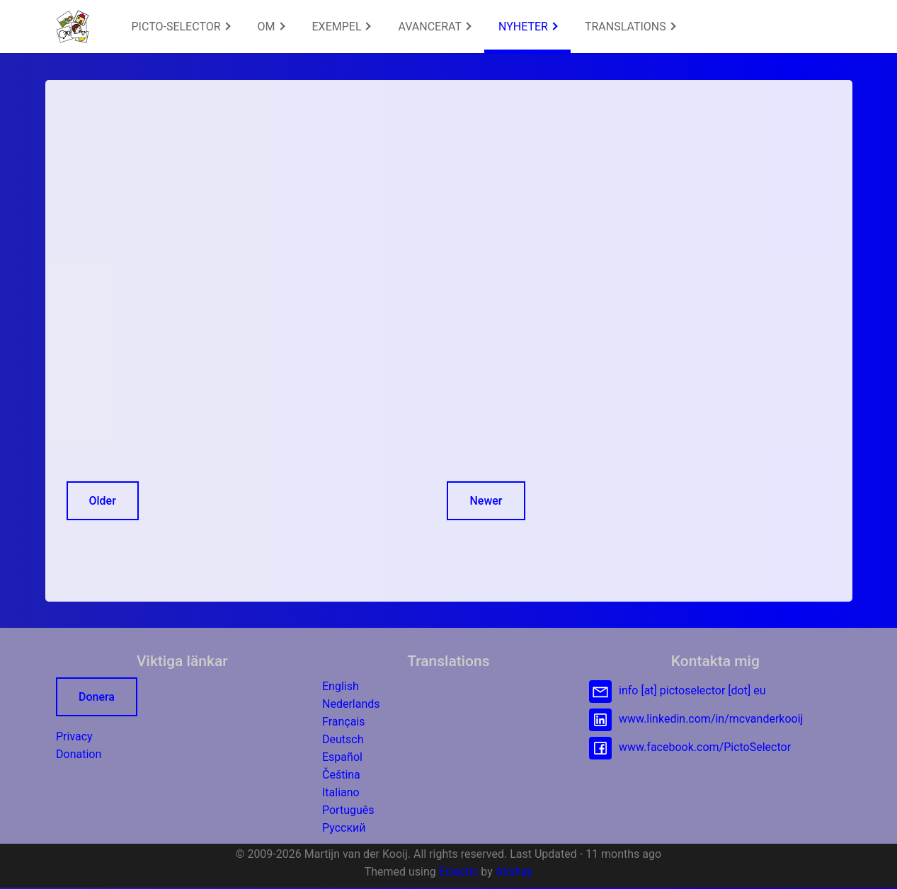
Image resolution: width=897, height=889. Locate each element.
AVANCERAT (434, 26)
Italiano (341, 792)
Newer (485, 500)
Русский (344, 827)
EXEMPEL (342, 26)
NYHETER (528, 26)
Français (343, 721)
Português (348, 810)
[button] (72, 26)
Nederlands (351, 704)
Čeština (341, 774)
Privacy (74, 736)
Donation (78, 754)
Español (342, 757)
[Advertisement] (296, 200)
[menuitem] (181, 26)
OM (271, 26)
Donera (97, 697)
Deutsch (342, 739)
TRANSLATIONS (630, 26)
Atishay (514, 871)
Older (102, 500)
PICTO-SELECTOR (181, 26)
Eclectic (459, 871)
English (340, 686)
